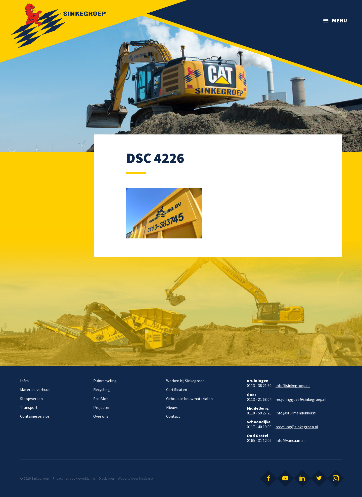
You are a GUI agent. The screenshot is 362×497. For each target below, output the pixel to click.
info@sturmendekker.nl (296, 413)
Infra (24, 380)
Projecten (101, 407)
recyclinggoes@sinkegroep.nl (301, 399)
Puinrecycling (105, 380)
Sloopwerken (31, 398)
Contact (173, 416)
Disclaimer (106, 478)
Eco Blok (100, 398)
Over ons (100, 416)
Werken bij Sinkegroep (185, 380)
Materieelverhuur (35, 389)
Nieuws (172, 407)
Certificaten (176, 389)
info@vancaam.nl (291, 440)
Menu (339, 20)
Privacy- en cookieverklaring (74, 478)
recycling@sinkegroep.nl (297, 426)
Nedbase (146, 478)
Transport (29, 407)
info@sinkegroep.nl (293, 385)
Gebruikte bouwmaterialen (189, 398)
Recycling (101, 389)
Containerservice (34, 416)
